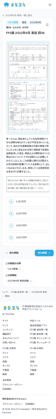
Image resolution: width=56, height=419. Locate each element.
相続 (4, 374)
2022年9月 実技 (39, 292)
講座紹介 (6, 334)
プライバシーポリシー (12, 384)
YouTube (8, 314)
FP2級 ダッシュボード (40, 342)
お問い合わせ (8, 342)
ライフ (5, 353)
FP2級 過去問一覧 (19, 292)
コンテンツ (7, 329)
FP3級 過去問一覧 (39, 329)
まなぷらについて (10, 338)
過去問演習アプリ (38, 325)
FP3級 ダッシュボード (40, 338)
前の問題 (12, 252)
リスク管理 (14, 269)
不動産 (5, 370)
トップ (5, 292)
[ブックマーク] (47, 25)
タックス (6, 365)
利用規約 (6, 389)
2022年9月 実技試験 (19, 280)
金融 (4, 361)
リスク (5, 357)
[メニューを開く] (50, 4)
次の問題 (44, 252)
